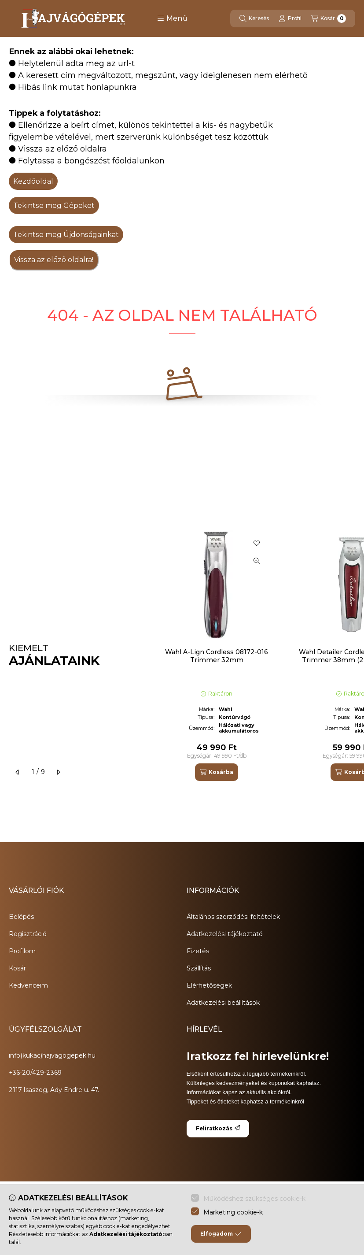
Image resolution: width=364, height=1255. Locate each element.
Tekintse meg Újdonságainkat (66, 234)
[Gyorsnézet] (256, 561)
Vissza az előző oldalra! (53, 259)
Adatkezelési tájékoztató (225, 934)
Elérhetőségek (209, 985)
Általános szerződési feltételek (233, 917)
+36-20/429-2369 (35, 1073)
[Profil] (290, 18)
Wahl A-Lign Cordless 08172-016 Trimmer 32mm (216, 656)
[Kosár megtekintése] (328, 18)
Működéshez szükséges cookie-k (254, 1199)
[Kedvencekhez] (256, 543)
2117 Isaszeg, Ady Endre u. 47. (54, 1090)
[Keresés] (254, 18)
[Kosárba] (216, 772)
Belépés (21, 917)
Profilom (22, 951)
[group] (254, 655)
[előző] (17, 772)
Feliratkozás (218, 1128)
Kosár (17, 968)
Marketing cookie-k (233, 1212)
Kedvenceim (28, 985)
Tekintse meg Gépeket (54, 205)
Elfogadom (221, 1233)
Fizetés (198, 951)
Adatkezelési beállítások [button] (223, 1003)
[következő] (58, 772)
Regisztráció (28, 934)
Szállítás (199, 968)
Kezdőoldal (33, 181)
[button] (172, 18)
